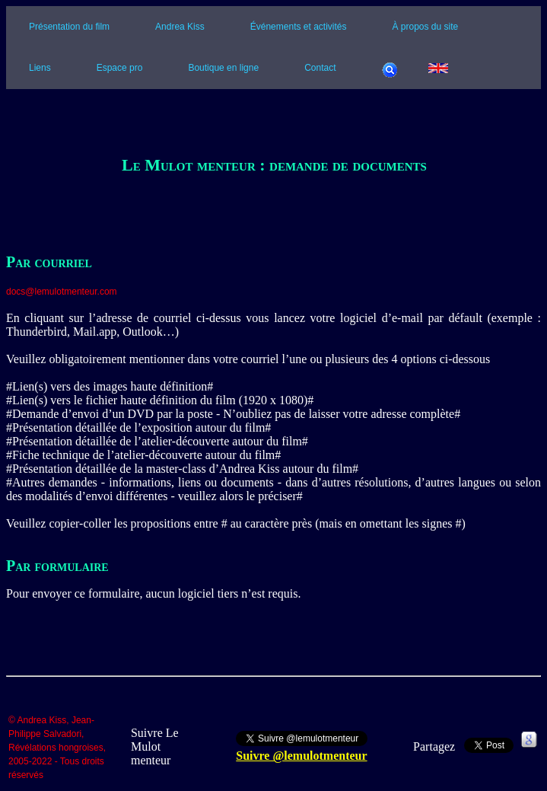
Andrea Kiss (180, 26)
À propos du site (426, 26)
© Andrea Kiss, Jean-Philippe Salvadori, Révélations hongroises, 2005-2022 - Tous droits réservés (57, 748)
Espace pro (120, 67)
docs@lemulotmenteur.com (61, 291)
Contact (320, 67)
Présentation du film (69, 26)
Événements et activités (298, 26)
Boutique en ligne (223, 67)
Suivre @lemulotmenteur (301, 755)
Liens (40, 67)
